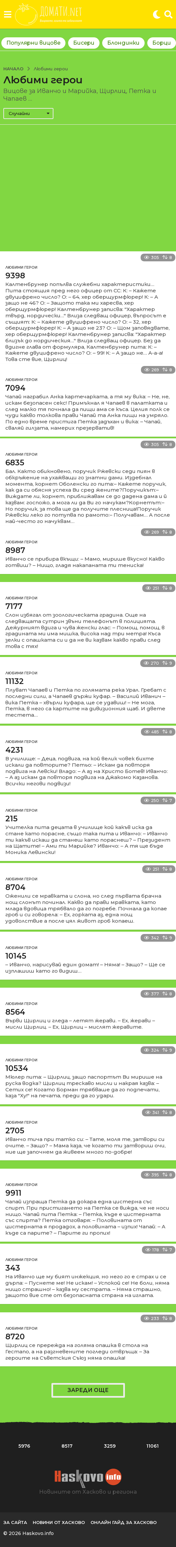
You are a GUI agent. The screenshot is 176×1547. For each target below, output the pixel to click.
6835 (14, 462)
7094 (15, 388)
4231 (14, 750)
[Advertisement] (88, 188)
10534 (16, 1068)
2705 (14, 1130)
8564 (15, 1012)
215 (11, 818)
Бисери (84, 43)
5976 (24, 1446)
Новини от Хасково (59, 1522)
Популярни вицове (33, 43)
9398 (15, 275)
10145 (15, 956)
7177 (13, 606)
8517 (66, 1446)
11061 (152, 1446)
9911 (13, 1193)
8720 (15, 1336)
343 (12, 1268)
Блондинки (123, 43)
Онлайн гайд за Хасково (124, 1522)
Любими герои (21, 267)
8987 (15, 550)
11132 (14, 681)
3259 (110, 1446)
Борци (161, 43)
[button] (7, 14)
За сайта (15, 1522)
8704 (15, 887)
